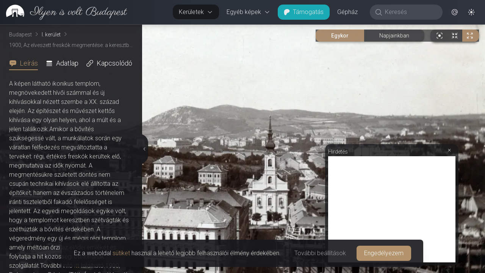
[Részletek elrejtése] (143, 149)
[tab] (25, 63)
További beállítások (320, 253)
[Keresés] (410, 12)
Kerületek (196, 12)
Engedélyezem (384, 253)
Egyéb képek (248, 12)
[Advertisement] (391, 209)
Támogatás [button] (304, 12)
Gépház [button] (347, 12)
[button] (454, 12)
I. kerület (51, 34)
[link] (63, 12)
